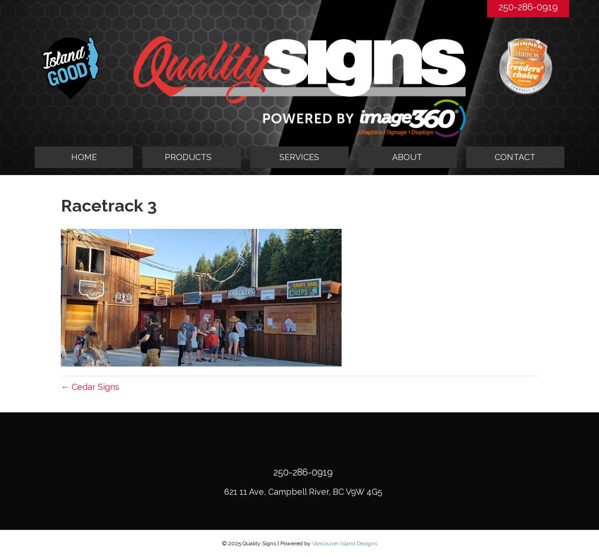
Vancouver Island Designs (344, 543)
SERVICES (299, 157)
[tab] (191, 157)
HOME (84, 157)
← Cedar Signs (90, 387)
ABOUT (407, 157)
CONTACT (515, 157)
